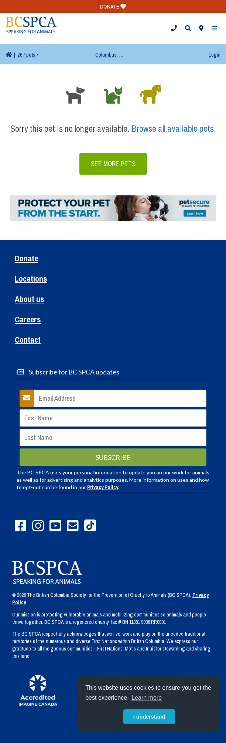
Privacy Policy (102, 487)
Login (214, 54)
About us (29, 300)
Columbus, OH (110, 54)
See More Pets (113, 163)
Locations (31, 279)
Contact (28, 340)
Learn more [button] (146, 698)
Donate (26, 259)
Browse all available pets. (173, 128)
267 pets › (27, 54)
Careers (28, 320)
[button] (174, 28)
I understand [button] (149, 717)
